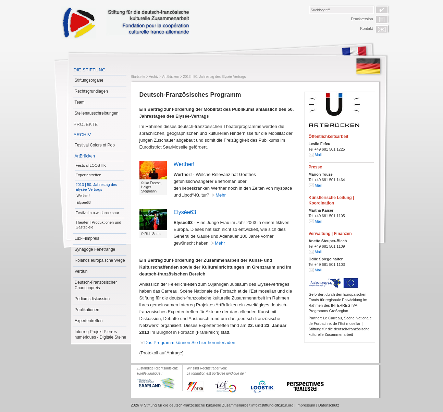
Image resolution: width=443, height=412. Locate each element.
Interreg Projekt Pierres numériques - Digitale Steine (100, 334)
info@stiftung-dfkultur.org (272, 405)
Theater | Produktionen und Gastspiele (98, 224)
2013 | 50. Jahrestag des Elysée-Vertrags (96, 187)
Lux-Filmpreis (87, 238)
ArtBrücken (85, 156)
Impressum (305, 405)
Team (80, 102)
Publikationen (87, 309)
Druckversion (362, 19)
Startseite (138, 77)
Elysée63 (84, 202)
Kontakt (366, 28)
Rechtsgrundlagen (91, 91)
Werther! (83, 196)
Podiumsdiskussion (92, 298)
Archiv (82, 134)
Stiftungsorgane (89, 80)
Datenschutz (328, 405)
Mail (318, 155)
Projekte (86, 124)
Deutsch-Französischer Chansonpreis (96, 285)
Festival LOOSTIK (91, 165)
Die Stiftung (90, 69)
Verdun (81, 271)
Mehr (221, 195)
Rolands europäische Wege (100, 260)
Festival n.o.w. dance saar (97, 213)
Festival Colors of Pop (95, 145)
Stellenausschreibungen (97, 113)
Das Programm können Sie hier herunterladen (190, 342)
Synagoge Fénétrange (95, 249)
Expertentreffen (88, 175)
